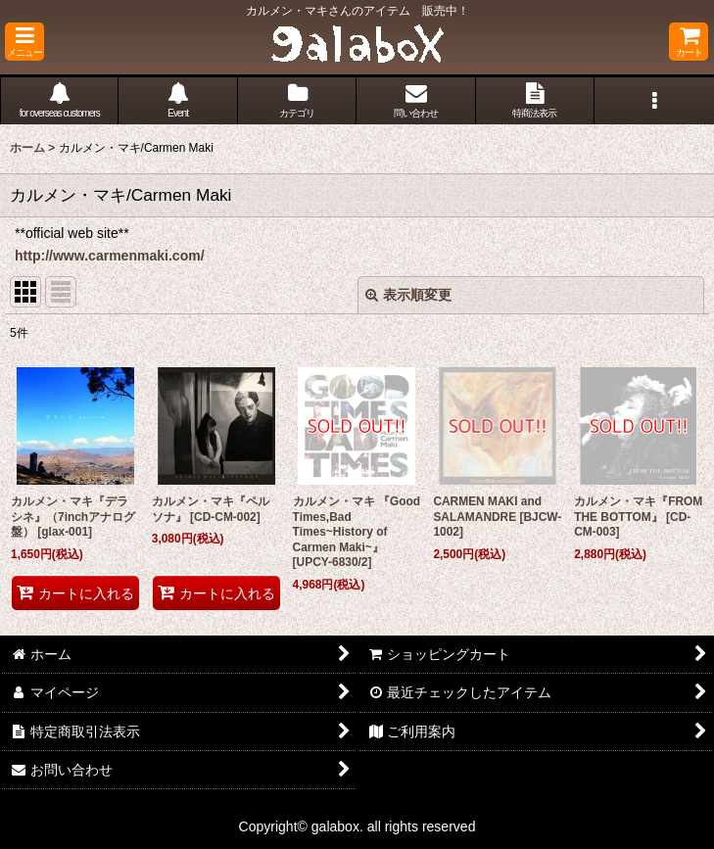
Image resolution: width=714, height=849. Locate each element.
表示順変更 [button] (408, 295)
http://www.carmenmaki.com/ (110, 255)
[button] (24, 42)
